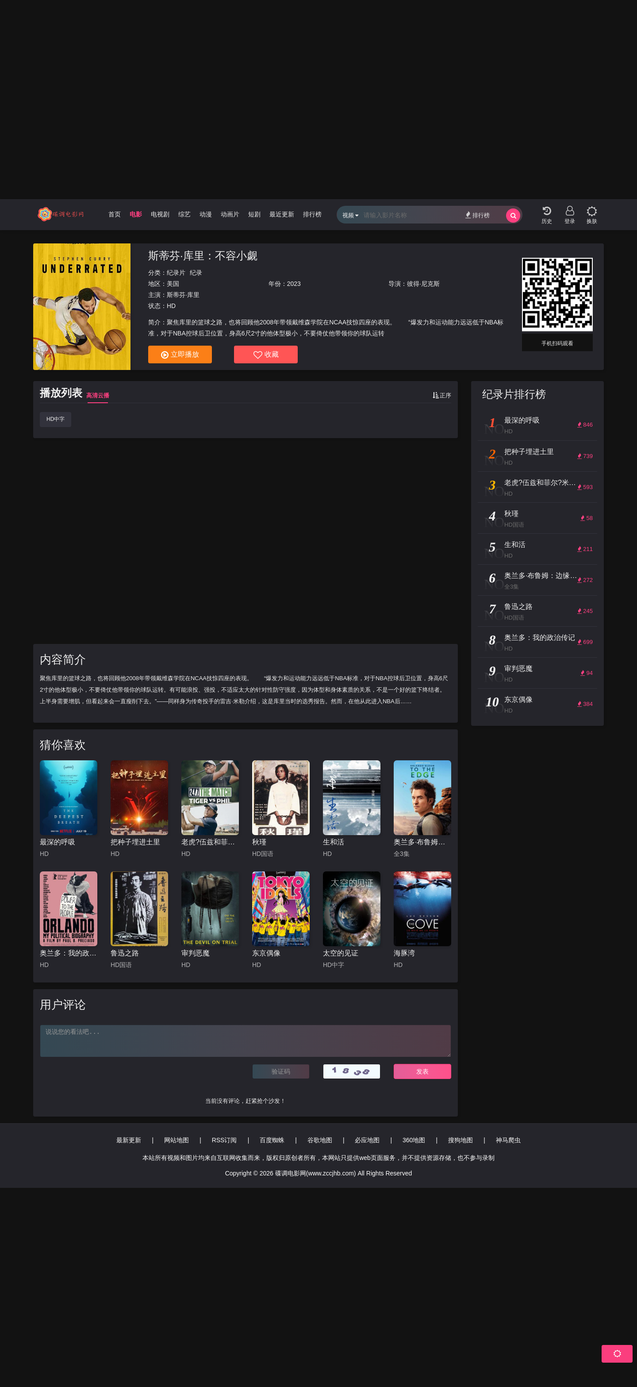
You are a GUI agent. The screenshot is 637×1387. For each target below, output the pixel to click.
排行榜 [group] (312, 214)
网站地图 (176, 1140)
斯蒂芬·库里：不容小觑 (202, 256)
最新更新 (128, 1140)
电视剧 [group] (160, 214)
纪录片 (176, 272)
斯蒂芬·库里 (183, 294)
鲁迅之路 (125, 953)
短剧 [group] (254, 214)
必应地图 (367, 1140)
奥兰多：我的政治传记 (68, 953)
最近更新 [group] (281, 214)
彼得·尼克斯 (423, 283)
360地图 (414, 1140)
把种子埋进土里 (135, 842)
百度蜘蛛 (272, 1140)
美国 (173, 283)
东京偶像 (266, 953)
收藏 (266, 355)
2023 (294, 283)
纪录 (196, 272)
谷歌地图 (319, 1140)
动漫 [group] (206, 214)
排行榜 (477, 215)
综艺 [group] (184, 214)
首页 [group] (114, 214)
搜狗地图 (460, 1140)
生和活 (333, 842)
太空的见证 (340, 953)
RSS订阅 (224, 1140)
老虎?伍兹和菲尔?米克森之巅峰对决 (210, 842)
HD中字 (55, 419)
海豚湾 (404, 953)
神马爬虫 (508, 1140)
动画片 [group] (230, 214)
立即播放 (180, 355)
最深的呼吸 (57, 842)
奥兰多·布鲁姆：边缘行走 (422, 842)
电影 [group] (136, 214)
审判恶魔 (195, 953)
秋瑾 (259, 842)
